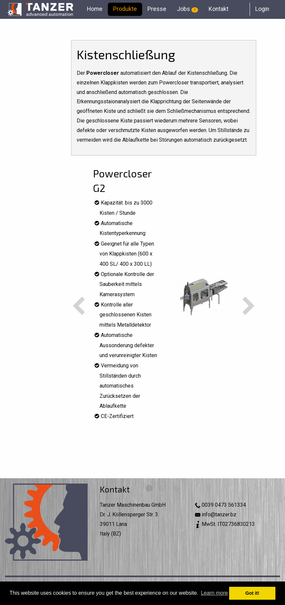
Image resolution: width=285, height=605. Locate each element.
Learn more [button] (214, 593)
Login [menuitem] (262, 9)
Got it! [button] (252, 593)
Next (249, 306)
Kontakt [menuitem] (218, 9)
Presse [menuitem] (156, 9)
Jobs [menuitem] (187, 9)
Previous (78, 306)
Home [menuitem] (94, 9)
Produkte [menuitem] (125, 9)
